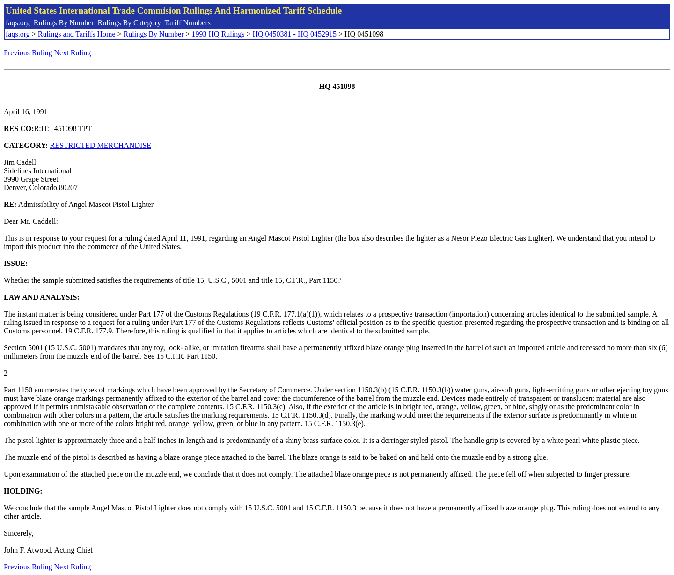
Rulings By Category (129, 23)
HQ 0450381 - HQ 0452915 (294, 34)
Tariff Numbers (187, 23)
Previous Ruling (28, 53)
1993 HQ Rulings (218, 34)
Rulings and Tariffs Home (77, 34)
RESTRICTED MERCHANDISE (100, 145)
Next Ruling (72, 53)
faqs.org (18, 23)
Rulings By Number (64, 23)
